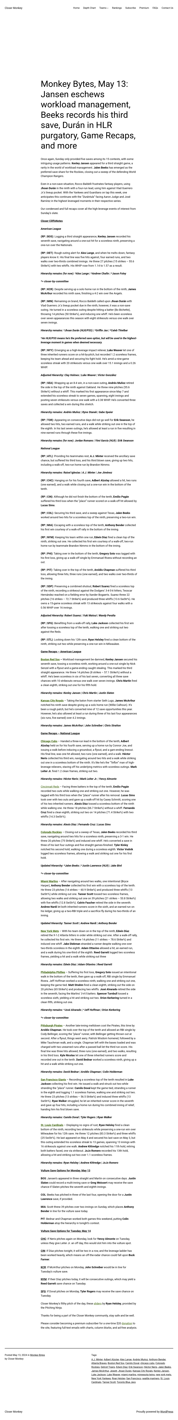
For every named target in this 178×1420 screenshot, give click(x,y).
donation (127, 1323)
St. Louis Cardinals (52, 1125)
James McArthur (100, 1370)
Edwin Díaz (122, 1367)
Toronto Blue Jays (126, 1382)
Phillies (60, 972)
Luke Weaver (113, 1374)
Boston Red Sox (50, 659)
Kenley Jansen (161, 1370)
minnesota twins (146, 1374)
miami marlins (128, 1374)
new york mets (163, 1374)
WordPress (166, 1411)
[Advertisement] (89, 47)
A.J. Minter (97, 1359)
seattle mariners (150, 1378)
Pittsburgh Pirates (52, 1025)
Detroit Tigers (108, 1367)
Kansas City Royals (52, 700)
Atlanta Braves (99, 1363)
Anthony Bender (157, 1359)
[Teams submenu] (108, 8)
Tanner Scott (109, 1382)
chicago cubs (147, 1363)
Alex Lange (126, 1359)
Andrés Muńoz (140, 1359)
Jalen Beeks (164, 1367)
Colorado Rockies (51, 832)
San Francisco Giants (53, 1079)
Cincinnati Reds (50, 786)
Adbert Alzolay (111, 1359)
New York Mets (50, 931)
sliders (98, 1303)
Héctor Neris (150, 1367)
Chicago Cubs (49, 741)
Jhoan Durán (125, 1370)
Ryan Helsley (118, 1378)
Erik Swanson (136, 1367)
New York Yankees (101, 1378)
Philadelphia (48, 972)
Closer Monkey (13, 7)
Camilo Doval (132, 1363)
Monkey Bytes (37, 1355)
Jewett (113, 1370)
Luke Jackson (98, 1374)
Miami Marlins (49, 881)
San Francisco (133, 1378)
